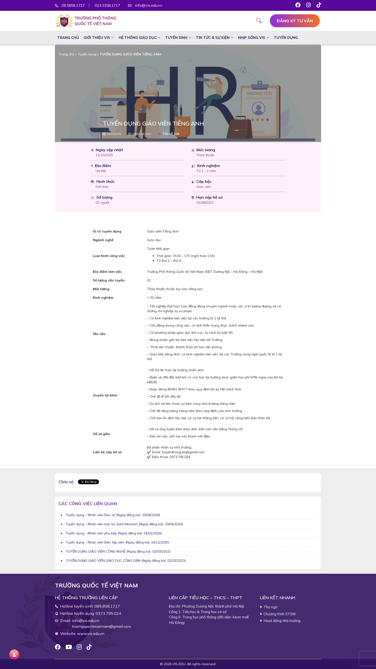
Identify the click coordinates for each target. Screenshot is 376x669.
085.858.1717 (107, 606)
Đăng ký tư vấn (295, 21)
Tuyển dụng (286, 37)
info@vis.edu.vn (154, 5)
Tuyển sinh (176, 37)
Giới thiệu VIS (97, 37)
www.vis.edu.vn (90, 633)
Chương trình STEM (279, 614)
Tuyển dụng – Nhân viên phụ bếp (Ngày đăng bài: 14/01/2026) (114, 533)
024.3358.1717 (111, 5)
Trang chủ (68, 37)
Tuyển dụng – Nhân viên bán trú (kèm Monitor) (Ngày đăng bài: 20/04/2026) (124, 524)
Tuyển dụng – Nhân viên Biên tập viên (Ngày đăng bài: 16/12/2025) (117, 542)
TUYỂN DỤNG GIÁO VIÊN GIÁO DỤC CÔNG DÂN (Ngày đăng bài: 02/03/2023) (126, 560)
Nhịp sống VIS (251, 37)
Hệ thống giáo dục (138, 37)
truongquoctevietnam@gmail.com (101, 626)
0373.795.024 (108, 613)
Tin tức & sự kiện (212, 37)
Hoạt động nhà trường (282, 620)
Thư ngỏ (270, 607)
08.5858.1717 (74, 5)
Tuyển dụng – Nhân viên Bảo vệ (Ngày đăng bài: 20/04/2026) (113, 515)
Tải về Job (169, 133)
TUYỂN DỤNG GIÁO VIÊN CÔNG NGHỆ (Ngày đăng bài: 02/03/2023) (118, 551)
